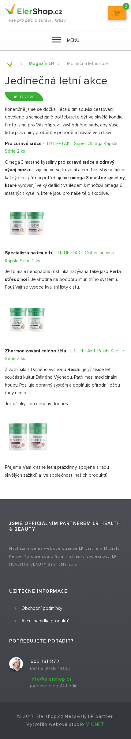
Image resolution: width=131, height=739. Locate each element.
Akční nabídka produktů (45, 621)
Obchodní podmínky (41, 608)
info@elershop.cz (51, 679)
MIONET (95, 724)
